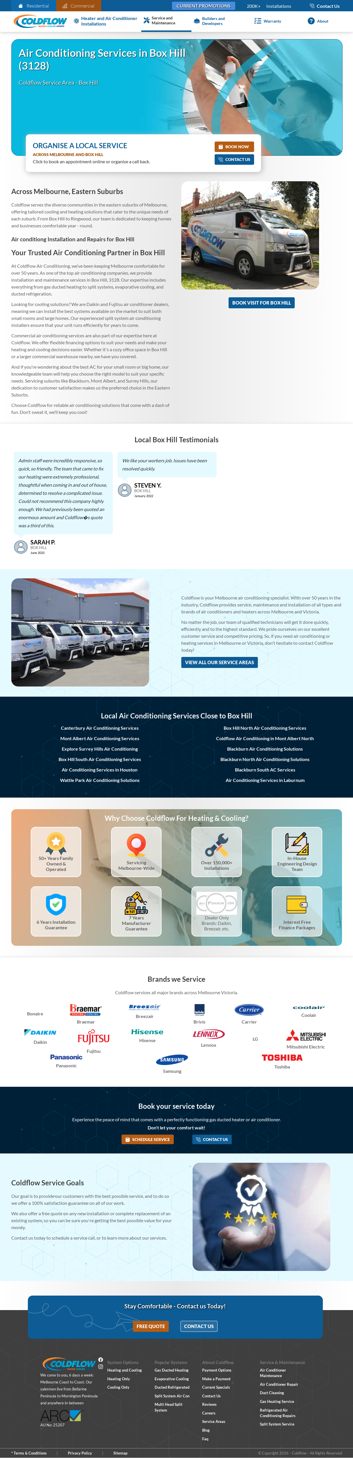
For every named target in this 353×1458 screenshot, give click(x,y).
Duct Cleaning (272, 1392)
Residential (33, 6)
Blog (206, 1430)
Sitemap (120, 1453)
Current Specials (216, 1387)
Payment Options (216, 1370)
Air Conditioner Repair (279, 1384)
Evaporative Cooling (172, 1379)
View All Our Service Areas (219, 662)
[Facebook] (100, 1360)
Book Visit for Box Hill (261, 302)
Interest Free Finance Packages (297, 924)
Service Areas (213, 1421)
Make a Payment (216, 1379)
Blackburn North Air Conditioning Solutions (264, 759)
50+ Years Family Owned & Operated (56, 863)
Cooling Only (118, 1387)
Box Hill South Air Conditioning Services (100, 759)
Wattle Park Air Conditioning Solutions (100, 780)
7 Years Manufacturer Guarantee (136, 923)
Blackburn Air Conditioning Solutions (265, 748)
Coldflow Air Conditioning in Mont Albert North (265, 738)
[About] (317, 21)
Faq (205, 1439)
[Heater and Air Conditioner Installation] (106, 20)
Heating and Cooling (124, 1370)
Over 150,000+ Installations (216, 865)
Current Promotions (204, 5)
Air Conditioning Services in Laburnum (265, 780)
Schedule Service (147, 1139)
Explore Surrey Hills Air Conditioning (100, 748)
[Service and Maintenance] (166, 21)
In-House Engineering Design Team (297, 863)
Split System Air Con (172, 1396)
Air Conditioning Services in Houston (99, 769)
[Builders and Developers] (216, 21)
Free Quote (151, 1326)
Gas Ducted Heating (172, 1370)
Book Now (233, 146)
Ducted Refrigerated (172, 1387)
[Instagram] (100, 1367)
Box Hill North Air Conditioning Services (265, 728)
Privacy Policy (80, 1453)
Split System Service (277, 1424)
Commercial (79, 6)
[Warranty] (267, 21)
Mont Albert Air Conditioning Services (99, 738)
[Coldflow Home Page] (40, 22)
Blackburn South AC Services (265, 769)
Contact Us (234, 159)
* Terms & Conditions (29, 1453)
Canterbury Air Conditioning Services (100, 728)
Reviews (209, 1404)
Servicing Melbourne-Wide (136, 865)
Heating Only (118, 1379)
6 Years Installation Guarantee (56, 924)
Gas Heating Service (277, 1401)
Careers (209, 1413)
